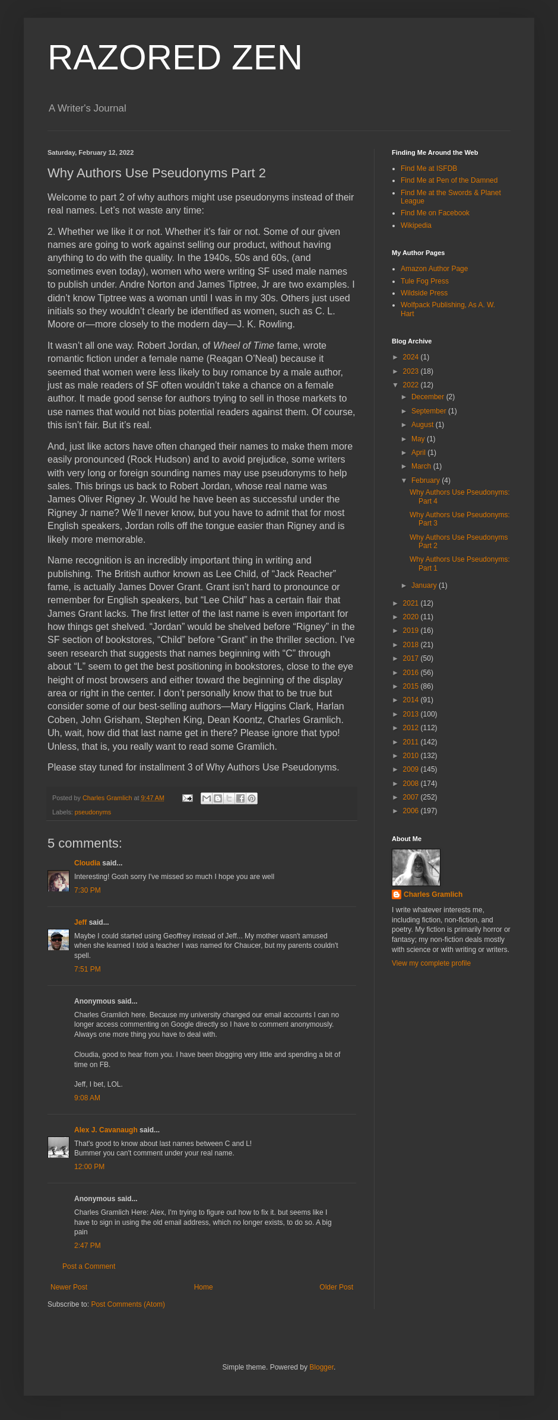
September (429, 411)
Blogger (321, 1367)
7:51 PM (87, 969)
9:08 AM (87, 1098)
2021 (412, 603)
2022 (412, 385)
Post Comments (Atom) (128, 1304)
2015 (412, 686)
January (425, 585)
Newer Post (68, 1287)
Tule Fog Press (425, 281)
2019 (412, 630)
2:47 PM (87, 1245)
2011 (412, 742)
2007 (412, 797)
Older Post (336, 1287)
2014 (412, 700)
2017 (412, 658)
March (422, 466)
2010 (412, 756)
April (419, 452)
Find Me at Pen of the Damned (449, 180)
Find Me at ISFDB (429, 168)
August (423, 425)
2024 (412, 357)
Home (203, 1287)
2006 (412, 811)
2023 (412, 371)
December (428, 397)
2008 (412, 783)
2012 (412, 728)
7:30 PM (87, 890)
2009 (412, 769)
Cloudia (87, 863)
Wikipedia (416, 225)
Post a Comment (88, 1266)
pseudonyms (93, 812)
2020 (412, 617)
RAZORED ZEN (175, 57)
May (419, 439)
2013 (412, 714)
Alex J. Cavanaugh (106, 1130)
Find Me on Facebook (435, 213)
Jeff (81, 922)
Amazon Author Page (434, 269)
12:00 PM (89, 1167)
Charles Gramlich (433, 894)
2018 (412, 645)
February (426, 480)
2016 (412, 672)
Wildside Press (424, 293)
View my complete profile (431, 963)
